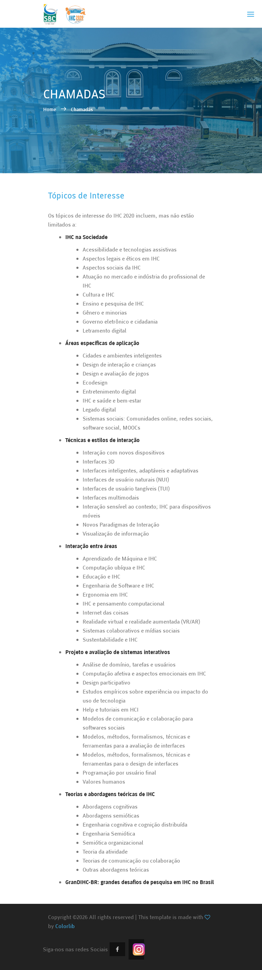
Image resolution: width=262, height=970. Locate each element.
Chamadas (82, 109)
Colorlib (65, 926)
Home (50, 109)
